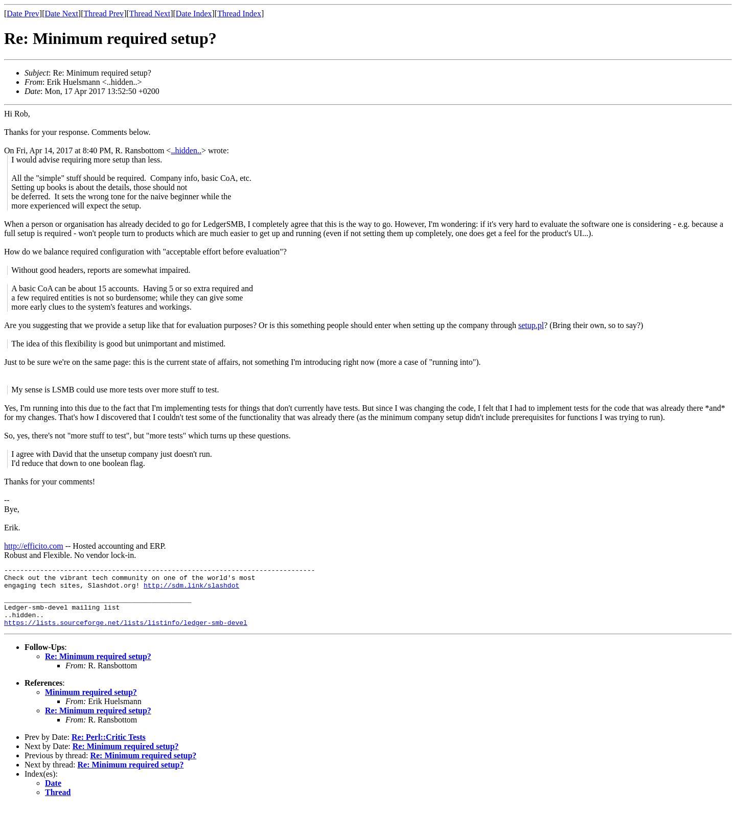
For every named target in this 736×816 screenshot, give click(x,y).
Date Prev (23, 13)
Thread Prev (103, 13)
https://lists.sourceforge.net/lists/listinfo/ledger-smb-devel (125, 633)
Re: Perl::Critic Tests (109, 747)
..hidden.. (186, 150)
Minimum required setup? (91, 702)
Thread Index (239, 13)
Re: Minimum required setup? (98, 667)
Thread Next (149, 13)
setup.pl (531, 325)
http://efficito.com (33, 546)
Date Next (61, 13)
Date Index (194, 13)
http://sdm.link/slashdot (191, 589)
